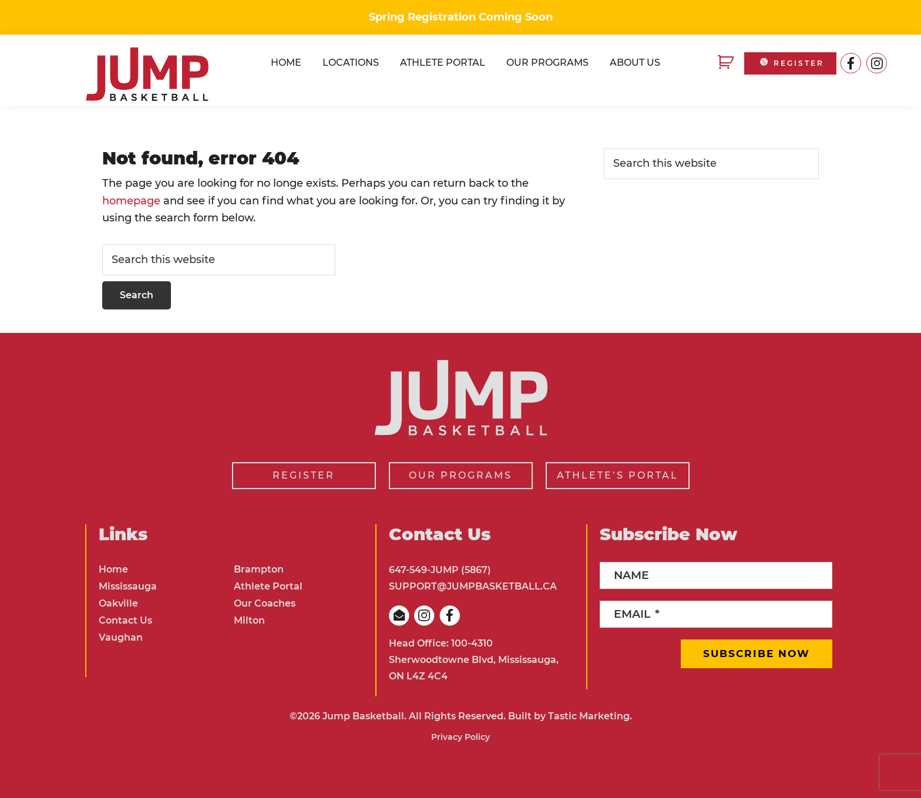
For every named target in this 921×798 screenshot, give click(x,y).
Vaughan (121, 637)
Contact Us (125, 620)
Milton (249, 620)
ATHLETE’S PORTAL (617, 475)
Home (113, 569)
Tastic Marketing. (590, 716)
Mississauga (128, 586)
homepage (131, 200)
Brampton (259, 569)
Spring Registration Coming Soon (461, 17)
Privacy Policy (460, 737)
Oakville (118, 603)
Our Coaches (264, 603)
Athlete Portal (268, 586)
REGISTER (791, 63)
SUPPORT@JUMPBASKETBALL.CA (473, 586)
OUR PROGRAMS (460, 475)
